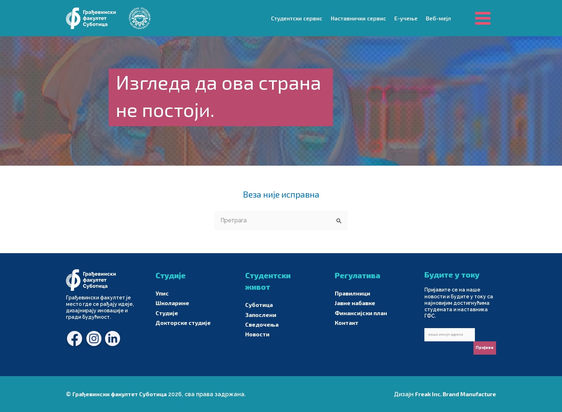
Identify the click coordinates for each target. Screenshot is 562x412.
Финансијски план (361, 312)
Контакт (346, 322)
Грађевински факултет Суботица (119, 393)
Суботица (259, 304)
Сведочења (261, 324)
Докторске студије (183, 322)
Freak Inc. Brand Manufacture (455, 393)
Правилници (352, 293)
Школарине (172, 302)
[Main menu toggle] (483, 18)
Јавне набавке (355, 302)
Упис (162, 293)
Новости (257, 334)
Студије (167, 312)
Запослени (260, 314)
